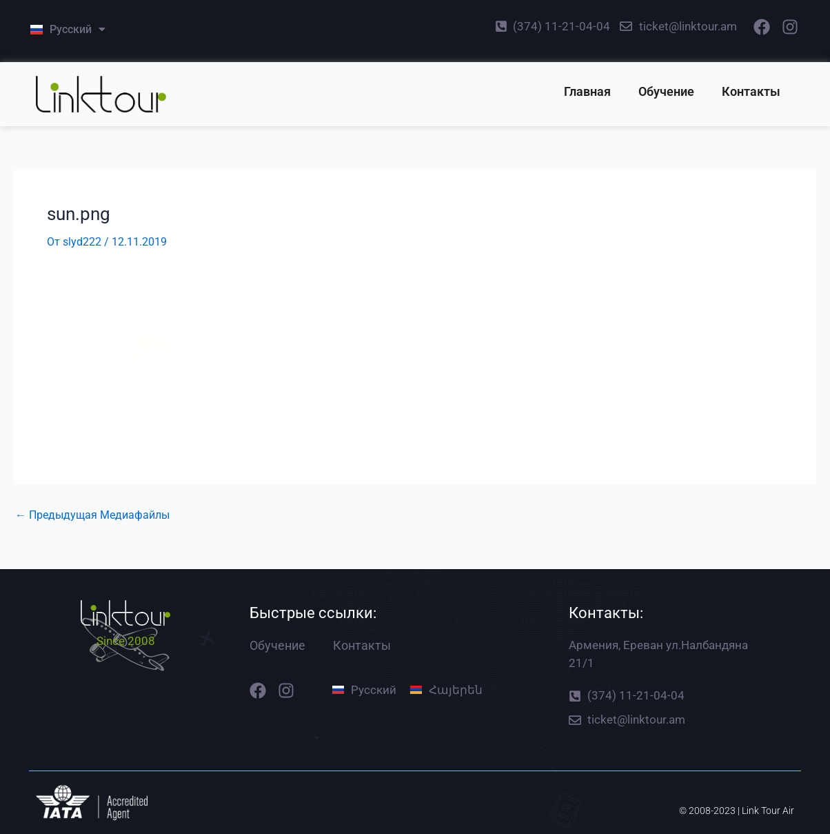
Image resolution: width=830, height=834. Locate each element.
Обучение (666, 91)
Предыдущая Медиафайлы (92, 515)
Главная (587, 91)
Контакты (751, 91)
